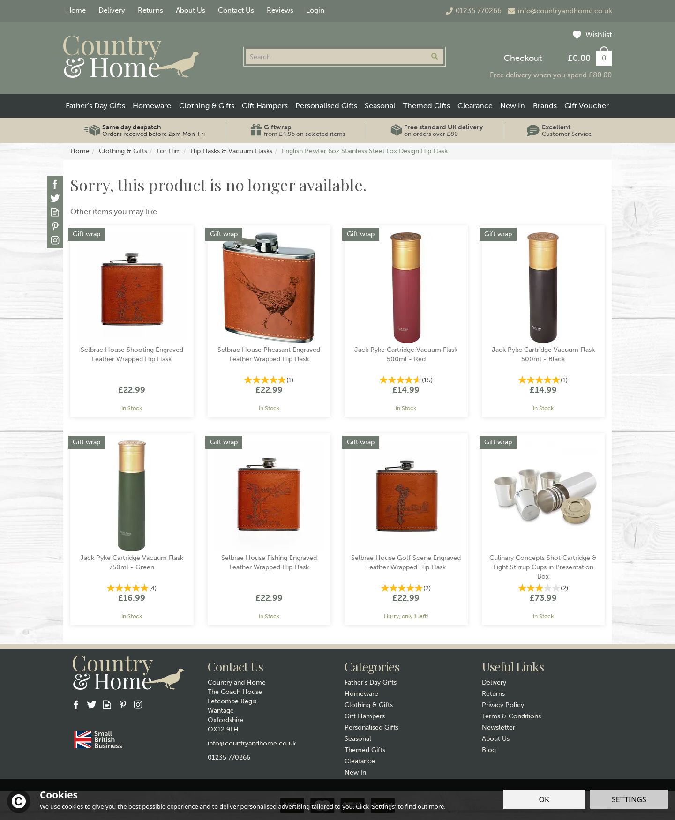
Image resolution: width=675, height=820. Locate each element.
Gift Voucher (586, 105)
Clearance (360, 761)
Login (315, 10)
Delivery (494, 682)
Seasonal (358, 739)
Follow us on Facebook (55, 184)
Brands (545, 105)
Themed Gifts (365, 750)
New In (355, 772)
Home (76, 10)
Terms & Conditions (511, 716)
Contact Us (236, 10)
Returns (493, 694)
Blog (489, 750)
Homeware (361, 694)
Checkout (523, 58)
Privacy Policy (503, 705)
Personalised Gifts (371, 727)
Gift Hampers (365, 716)
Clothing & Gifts (369, 705)
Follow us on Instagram (55, 240)
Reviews (280, 10)
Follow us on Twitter (55, 198)
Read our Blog (55, 212)
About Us (496, 739)
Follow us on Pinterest (55, 226)
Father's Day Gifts (371, 682)
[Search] (336, 56)
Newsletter (498, 727)
